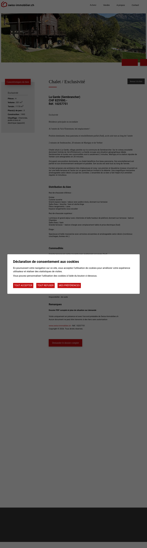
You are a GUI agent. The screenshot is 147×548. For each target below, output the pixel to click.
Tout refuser (45, 285)
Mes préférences (69, 285)
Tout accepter (23, 285)
